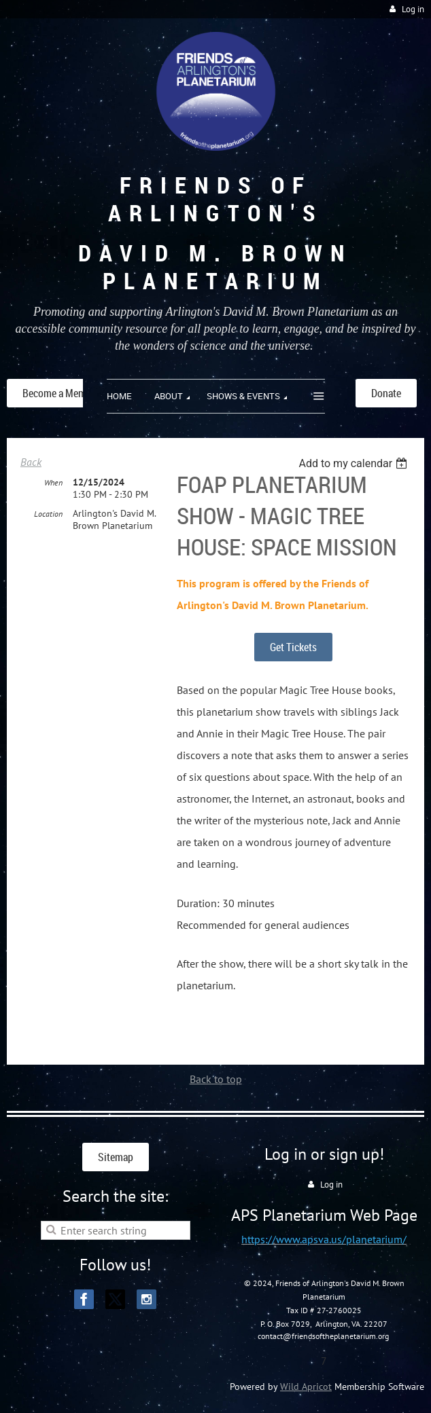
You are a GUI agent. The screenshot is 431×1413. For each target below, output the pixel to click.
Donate (386, 393)
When (53, 482)
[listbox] (354, 463)
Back (30, 462)
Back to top (216, 1079)
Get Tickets (293, 647)
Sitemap (115, 1157)
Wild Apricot (306, 1386)
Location (48, 514)
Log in (413, 9)
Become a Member (61, 393)
